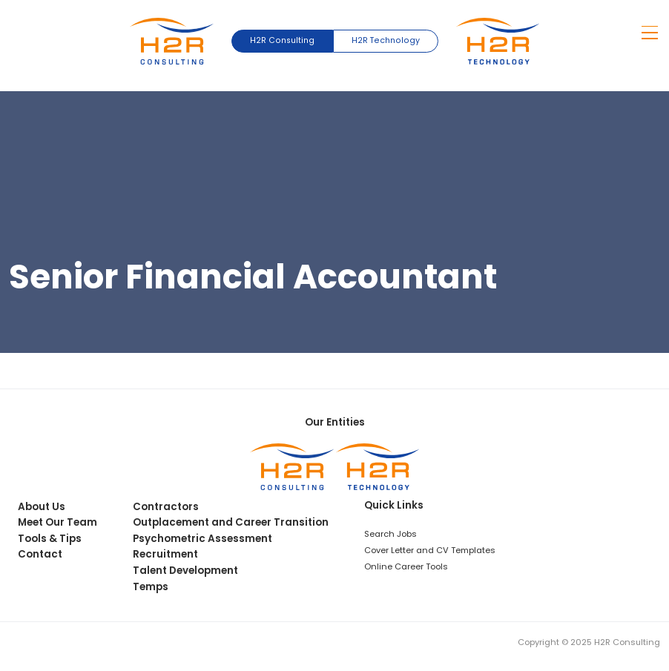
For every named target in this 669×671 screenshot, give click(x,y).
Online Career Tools (406, 566)
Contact (40, 554)
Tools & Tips (50, 539)
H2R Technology (386, 40)
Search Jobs (390, 534)
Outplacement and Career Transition (231, 522)
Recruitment (165, 554)
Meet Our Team (57, 522)
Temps (150, 587)
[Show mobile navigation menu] (650, 32)
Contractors (166, 507)
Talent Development (185, 570)
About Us (41, 507)
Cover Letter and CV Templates (429, 550)
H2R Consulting (282, 40)
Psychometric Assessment (202, 539)
